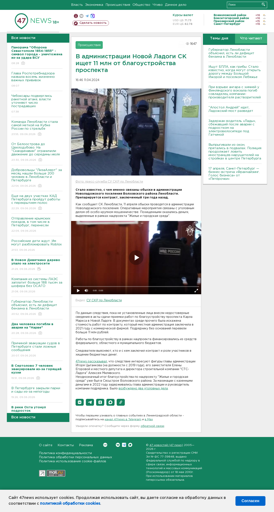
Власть (77, 4)
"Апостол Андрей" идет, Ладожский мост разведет (230, 109)
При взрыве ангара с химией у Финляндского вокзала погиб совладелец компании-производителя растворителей (234, 92)
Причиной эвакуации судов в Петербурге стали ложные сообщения (37, 349)
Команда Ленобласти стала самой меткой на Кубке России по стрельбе (37, 128)
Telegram (124, 445)
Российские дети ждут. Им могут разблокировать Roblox (37, 246)
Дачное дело (175, 4)
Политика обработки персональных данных (75, 457)
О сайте (45, 445)
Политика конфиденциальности (65, 453)
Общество (141, 4)
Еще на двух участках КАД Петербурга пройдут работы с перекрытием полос (37, 202)
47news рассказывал (91, 361)
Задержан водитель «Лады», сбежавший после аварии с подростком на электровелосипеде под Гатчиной (232, 128)
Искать (263, 4)
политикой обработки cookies (70, 503)
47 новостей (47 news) (166, 445)
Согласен (250, 501)
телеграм (87, 16)
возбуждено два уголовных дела (143, 388)
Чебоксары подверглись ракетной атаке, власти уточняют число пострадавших (37, 104)
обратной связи (152, 426)
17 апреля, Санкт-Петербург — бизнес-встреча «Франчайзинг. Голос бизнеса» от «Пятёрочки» (234, 173)
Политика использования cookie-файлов (72, 461)
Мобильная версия (76, 16)
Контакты (66, 445)
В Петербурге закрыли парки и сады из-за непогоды (37, 393)
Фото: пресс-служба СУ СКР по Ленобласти (109, 181)
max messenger (93, 16)
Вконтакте (105, 445)
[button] (80, 402)
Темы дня (219, 38)
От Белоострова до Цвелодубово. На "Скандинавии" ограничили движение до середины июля (37, 152)
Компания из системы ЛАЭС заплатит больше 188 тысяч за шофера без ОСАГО (37, 285)
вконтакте (81, 16)
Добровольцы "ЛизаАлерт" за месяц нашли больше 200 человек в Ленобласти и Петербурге (37, 178)
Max (130, 445)
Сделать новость (93, 23)
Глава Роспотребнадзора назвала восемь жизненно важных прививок (37, 80)
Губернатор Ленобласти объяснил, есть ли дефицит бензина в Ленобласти (37, 308)
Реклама (86, 445)
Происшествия (118, 4)
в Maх (149, 419)
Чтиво (158, 4)
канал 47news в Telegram (123, 419)
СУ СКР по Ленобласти (104, 300)
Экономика (94, 4)
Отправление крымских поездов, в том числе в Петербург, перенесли (37, 225)
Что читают (251, 38)
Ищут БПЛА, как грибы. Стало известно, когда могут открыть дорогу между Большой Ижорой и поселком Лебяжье (234, 71)
